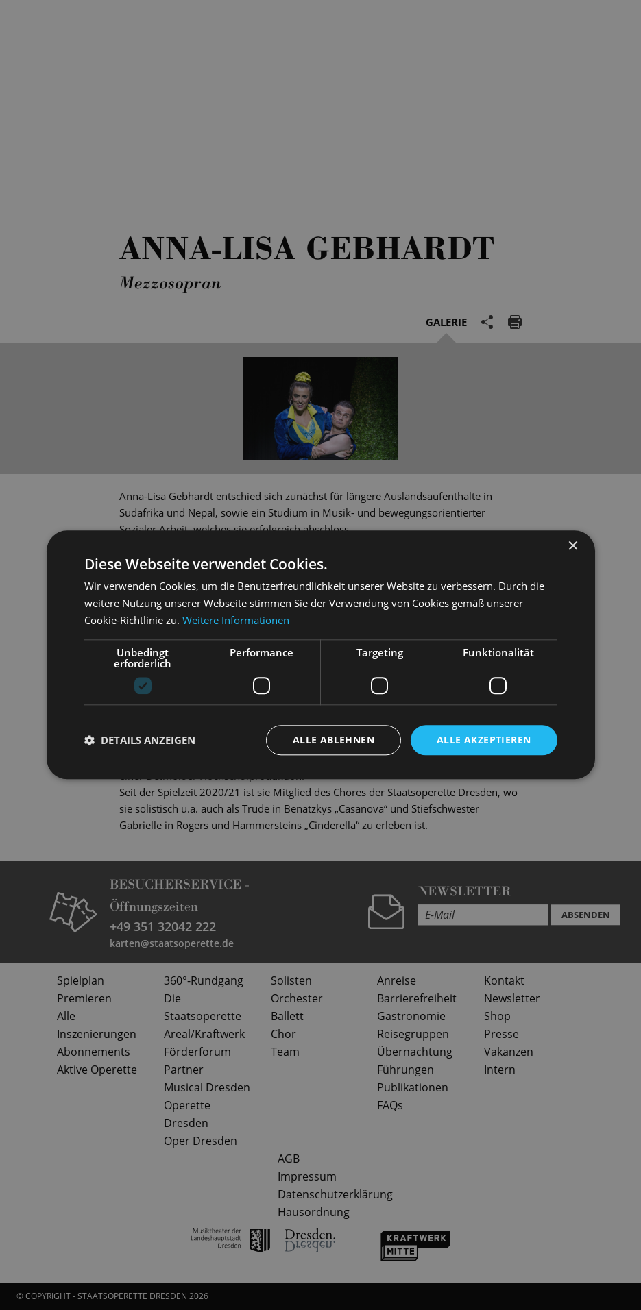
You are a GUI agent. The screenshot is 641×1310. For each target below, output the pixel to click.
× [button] (573, 546)
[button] (139, 740)
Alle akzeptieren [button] (484, 739)
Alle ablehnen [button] (333, 739)
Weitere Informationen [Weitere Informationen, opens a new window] (235, 620)
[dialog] (320, 655)
